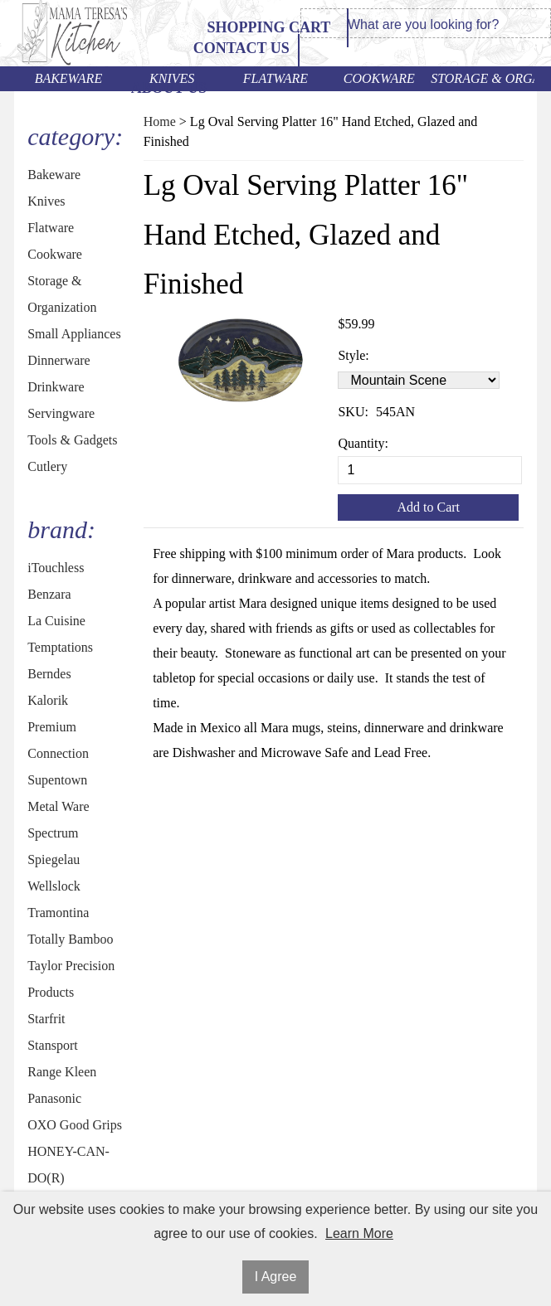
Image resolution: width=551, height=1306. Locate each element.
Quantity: (363, 443)
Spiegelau (53, 859)
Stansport (52, 1045)
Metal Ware (58, 806)
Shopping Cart (268, 27)
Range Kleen (61, 1072)
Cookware (379, 78)
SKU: (353, 412)
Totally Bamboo (70, 939)
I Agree (276, 1277)
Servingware (61, 413)
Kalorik (47, 700)
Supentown (57, 780)
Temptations (60, 647)
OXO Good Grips (74, 1125)
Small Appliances (73, 334)
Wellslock (53, 886)
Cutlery (47, 466)
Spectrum (52, 833)
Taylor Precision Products (71, 979)
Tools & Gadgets (72, 440)
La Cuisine (56, 621)
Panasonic (54, 1098)
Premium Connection (58, 740)
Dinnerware (58, 360)
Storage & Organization (482, 78)
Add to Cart (428, 507)
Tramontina (58, 912)
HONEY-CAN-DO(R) (68, 1164)
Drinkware (55, 387)
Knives (171, 78)
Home (160, 121)
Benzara (49, 594)
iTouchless (55, 568)
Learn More (359, 1233)
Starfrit (46, 1019)
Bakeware (69, 78)
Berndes (49, 674)
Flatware (275, 78)
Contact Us (241, 48)
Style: (353, 355)
